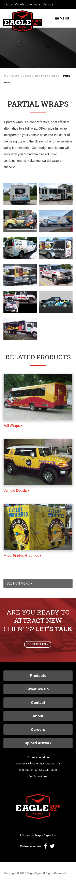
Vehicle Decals (16, 491)
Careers (38, 729)
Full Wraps (12, 426)
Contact (38, 702)
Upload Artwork (38, 743)
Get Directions (38, 776)
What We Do (38, 689)
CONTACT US (37, 644)
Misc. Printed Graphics (22, 556)
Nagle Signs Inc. (46, 835)
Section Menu (19, 583)
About (38, 716)
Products (38, 675)
